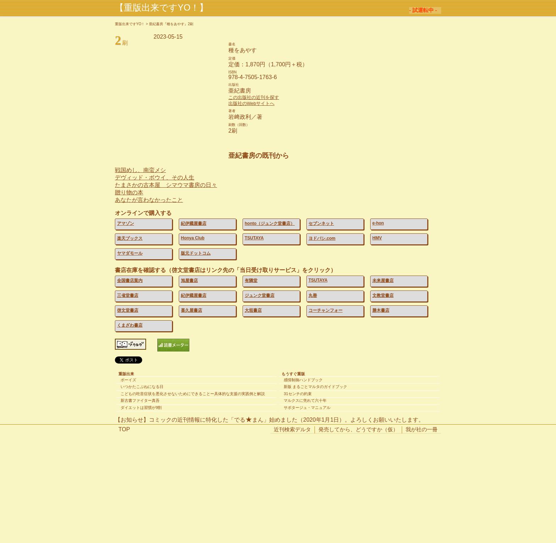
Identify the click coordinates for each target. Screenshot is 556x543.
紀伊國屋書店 (193, 223)
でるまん (248, 420)
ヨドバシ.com (321, 238)
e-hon (378, 223)
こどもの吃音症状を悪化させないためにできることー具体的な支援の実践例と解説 (193, 394)
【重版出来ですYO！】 (161, 7)
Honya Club (193, 238)
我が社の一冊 (422, 429)
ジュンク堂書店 (259, 295)
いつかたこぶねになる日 (142, 386)
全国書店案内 (130, 280)
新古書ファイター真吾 (140, 400)
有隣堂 (251, 280)
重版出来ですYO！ (130, 24)
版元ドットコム (196, 253)
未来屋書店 (383, 280)
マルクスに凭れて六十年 (305, 400)
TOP (124, 429)
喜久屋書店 (191, 310)
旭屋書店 (189, 280)
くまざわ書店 (130, 325)
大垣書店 (253, 310)
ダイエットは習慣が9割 (141, 407)
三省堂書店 (127, 295)
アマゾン (125, 223)
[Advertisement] (278, 492)
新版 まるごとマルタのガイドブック (315, 386)
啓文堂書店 (127, 310)
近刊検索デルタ (292, 429)
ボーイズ (128, 380)
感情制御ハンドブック (303, 380)
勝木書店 (380, 310)
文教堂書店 (383, 295)
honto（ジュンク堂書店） (270, 223)
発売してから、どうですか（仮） (358, 429)
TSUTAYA (254, 238)
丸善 (312, 295)
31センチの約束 (297, 394)
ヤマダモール (130, 253)
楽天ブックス (130, 238)
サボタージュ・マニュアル (307, 407)
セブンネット (321, 223)
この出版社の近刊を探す (253, 97)
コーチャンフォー (325, 310)
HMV (377, 238)
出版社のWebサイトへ (251, 103)
